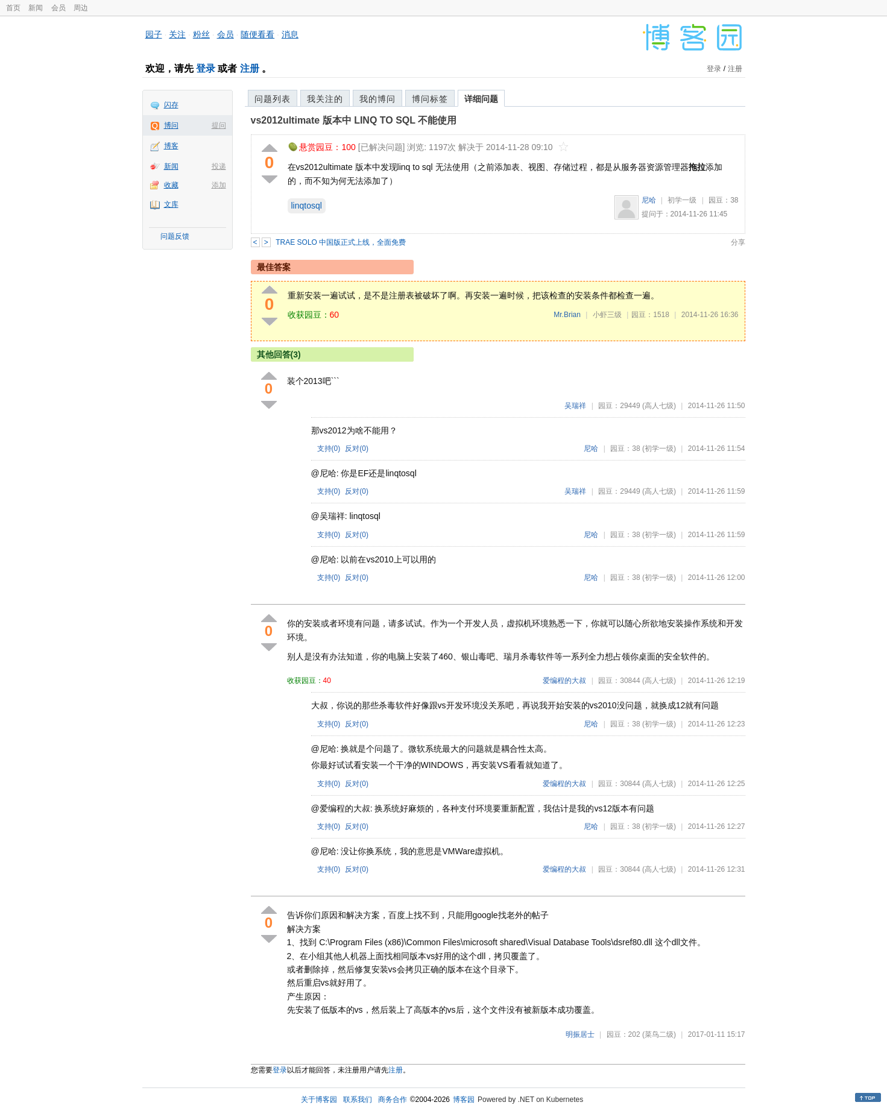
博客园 (464, 1099)
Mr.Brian (567, 314)
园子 (153, 34)
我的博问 (377, 99)
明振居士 (580, 1034)
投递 (219, 166)
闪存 (171, 105)
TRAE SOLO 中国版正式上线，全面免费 (341, 242)
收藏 (171, 185)
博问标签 (430, 99)
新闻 (35, 8)
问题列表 (272, 99)
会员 (58, 8)
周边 (81, 8)
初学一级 (682, 200)
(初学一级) (659, 448)
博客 (171, 146)
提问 (219, 125)
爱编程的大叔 (564, 680)
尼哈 (649, 200)
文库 (171, 204)
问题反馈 (174, 236)
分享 (738, 242)
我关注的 (325, 99)
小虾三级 (607, 314)
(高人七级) (659, 405)
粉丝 (201, 34)
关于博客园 (319, 1099)
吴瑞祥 (575, 405)
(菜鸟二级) (659, 1034)
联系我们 (357, 1099)
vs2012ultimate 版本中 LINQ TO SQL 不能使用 (354, 120)
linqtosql (306, 205)
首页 (13, 8)
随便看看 (257, 34)
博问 (171, 125)
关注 (177, 34)
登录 (205, 68)
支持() (329, 448)
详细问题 (481, 99)
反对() (356, 448)
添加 (219, 185)
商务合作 (392, 1099)
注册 (249, 68)
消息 (290, 34)
